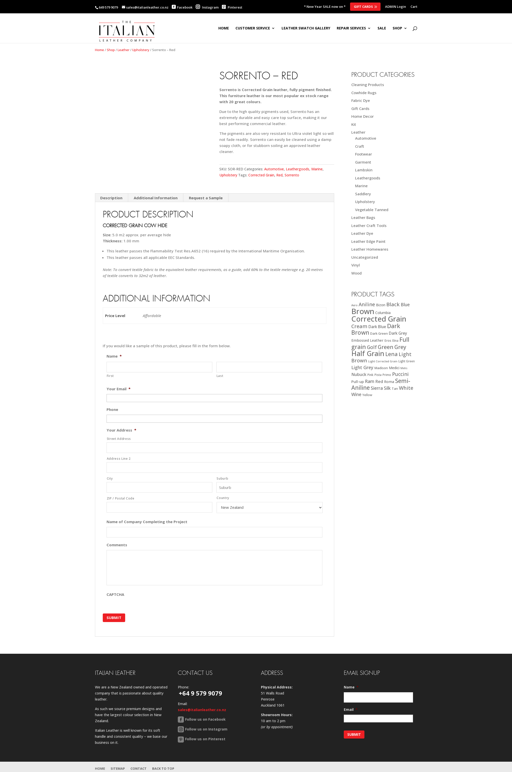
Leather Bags (363, 217)
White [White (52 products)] (406, 387)
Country (223, 498)
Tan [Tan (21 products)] (395, 388)
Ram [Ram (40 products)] (369, 381)
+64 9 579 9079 (200, 693)
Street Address (119, 439)
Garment (363, 162)
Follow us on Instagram (206, 729)
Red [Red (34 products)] (379, 381)
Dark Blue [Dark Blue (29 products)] (377, 326)
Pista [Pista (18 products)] (378, 375)
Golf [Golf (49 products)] (372, 347)
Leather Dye (362, 233)
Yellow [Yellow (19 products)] (367, 395)
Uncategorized (364, 257)
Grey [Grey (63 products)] (400, 347)
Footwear (363, 154)
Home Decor (362, 116)
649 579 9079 (108, 7)
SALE (382, 28)
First (110, 376)
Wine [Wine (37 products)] (356, 394)
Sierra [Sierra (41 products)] (377, 388)
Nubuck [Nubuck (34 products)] (358, 374)
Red (279, 175)
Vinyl (355, 264)
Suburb (222, 478)
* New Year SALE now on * (325, 7)
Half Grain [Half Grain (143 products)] (367, 353)
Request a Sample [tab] (206, 197)
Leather (123, 50)
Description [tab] (111, 197)
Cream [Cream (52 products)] (359, 326)
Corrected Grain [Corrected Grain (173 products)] (378, 319)
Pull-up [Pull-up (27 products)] (357, 381)
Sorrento (292, 175)
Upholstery (140, 50)
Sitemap (118, 768)
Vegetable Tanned (371, 209)
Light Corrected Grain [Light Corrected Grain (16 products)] (382, 361)
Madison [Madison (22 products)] (381, 368)
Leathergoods (297, 169)
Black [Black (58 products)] (393, 304)
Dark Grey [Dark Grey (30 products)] (398, 333)
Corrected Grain (261, 175)
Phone (112, 409)
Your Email (118, 389)
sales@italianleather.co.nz (202, 709)
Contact (138, 768)
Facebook (184, 7)
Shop (111, 50)
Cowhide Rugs (364, 92)
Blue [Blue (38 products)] (405, 304)
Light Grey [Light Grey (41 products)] (362, 367)
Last (220, 376)
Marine (317, 169)
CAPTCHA (115, 594)
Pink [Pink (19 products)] (370, 375)
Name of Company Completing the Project (147, 521)
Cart (414, 7)
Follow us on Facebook (205, 719)
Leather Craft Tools (369, 225)
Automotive (274, 169)
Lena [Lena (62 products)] (391, 354)
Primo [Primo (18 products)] (387, 375)
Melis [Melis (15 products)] (403, 368)
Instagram (207, 7)
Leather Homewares (369, 249)
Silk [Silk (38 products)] (387, 388)
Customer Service (252, 28)
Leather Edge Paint (368, 241)
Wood (356, 273)
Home (223, 28)
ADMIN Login (395, 7)
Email (351, 709)
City (110, 478)
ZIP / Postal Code (120, 498)
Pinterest (232, 7)
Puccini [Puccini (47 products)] (400, 374)
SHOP (397, 28)
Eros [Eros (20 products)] (388, 340)
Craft (359, 146)
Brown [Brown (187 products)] (362, 311)
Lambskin (363, 169)
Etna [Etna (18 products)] (395, 340)
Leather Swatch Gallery (306, 28)
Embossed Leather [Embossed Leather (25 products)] (367, 340)
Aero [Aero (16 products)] (354, 305)
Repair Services (351, 28)
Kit (353, 124)
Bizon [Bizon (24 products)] (380, 304)
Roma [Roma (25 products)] (389, 381)
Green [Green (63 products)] (385, 347)
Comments (117, 545)
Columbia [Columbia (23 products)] (383, 312)
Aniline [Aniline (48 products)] (367, 304)
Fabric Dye (360, 100)
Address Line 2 (119, 458)
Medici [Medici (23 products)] (394, 367)
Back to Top (163, 768)
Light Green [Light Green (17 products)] (406, 361)
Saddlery (363, 193)
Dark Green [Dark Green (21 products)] (379, 333)
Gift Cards (363, 6)
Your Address (121, 430)
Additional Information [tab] (156, 197)
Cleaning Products (367, 84)
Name (114, 356)
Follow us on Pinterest (205, 739)
